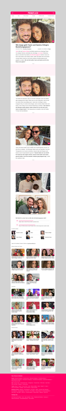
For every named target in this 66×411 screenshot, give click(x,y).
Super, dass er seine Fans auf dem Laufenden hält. (29, 221)
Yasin (17, 51)
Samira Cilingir (26, 51)
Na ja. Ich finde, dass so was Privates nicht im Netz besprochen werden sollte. (34, 225)
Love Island (40, 53)
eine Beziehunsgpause (35, 54)
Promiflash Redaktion (27, 48)
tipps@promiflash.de (31, 243)
